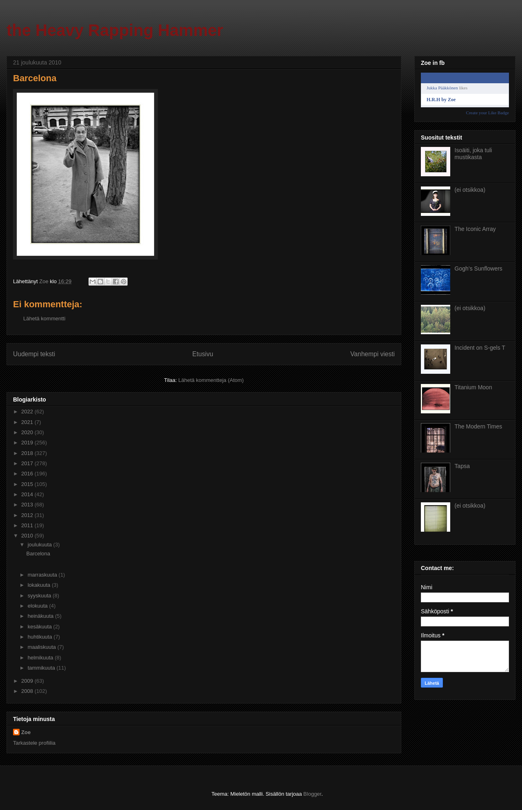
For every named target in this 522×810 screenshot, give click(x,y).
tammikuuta (42, 668)
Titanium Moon (473, 387)
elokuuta (38, 606)
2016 (28, 473)
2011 (28, 525)
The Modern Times (478, 426)
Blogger (312, 794)
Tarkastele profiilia (34, 743)
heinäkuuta (41, 616)
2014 (28, 494)
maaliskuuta (43, 647)
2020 (28, 432)
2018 (28, 453)
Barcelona (38, 553)
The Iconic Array (475, 229)
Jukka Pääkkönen (442, 87)
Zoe (26, 732)
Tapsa (462, 466)
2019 (28, 442)
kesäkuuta (40, 627)
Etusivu (202, 354)
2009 (28, 681)
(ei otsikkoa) (470, 189)
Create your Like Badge (487, 112)
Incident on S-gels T (480, 347)
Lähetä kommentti (44, 318)
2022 (28, 411)
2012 (28, 515)
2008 (28, 691)
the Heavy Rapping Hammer (115, 30)
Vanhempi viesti (372, 354)
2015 (28, 484)
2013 (28, 505)
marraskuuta (43, 575)
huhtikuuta (41, 637)
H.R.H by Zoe (441, 99)
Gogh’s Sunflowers (478, 268)
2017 (28, 463)
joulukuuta (40, 544)
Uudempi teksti (34, 354)
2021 (28, 422)
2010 (28, 536)
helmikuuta (41, 658)
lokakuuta (40, 585)
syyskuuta (40, 596)
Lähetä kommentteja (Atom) (210, 380)
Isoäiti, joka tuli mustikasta (473, 153)
